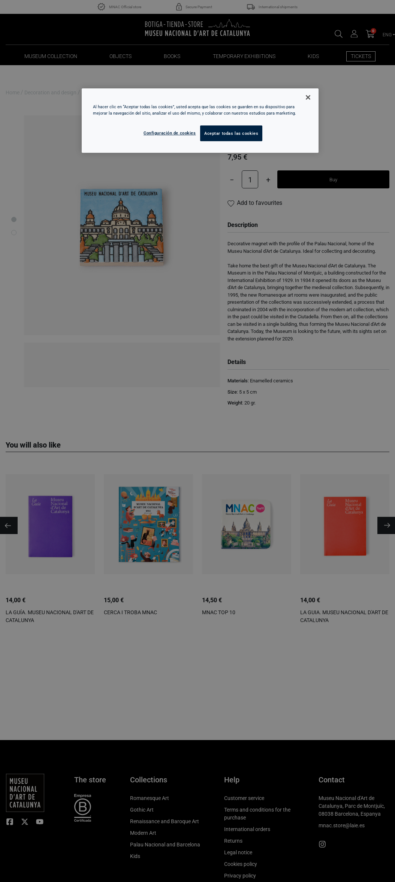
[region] (200, 120)
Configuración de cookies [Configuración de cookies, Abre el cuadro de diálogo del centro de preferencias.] (170, 133)
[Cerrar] (308, 97)
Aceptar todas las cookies (231, 133)
